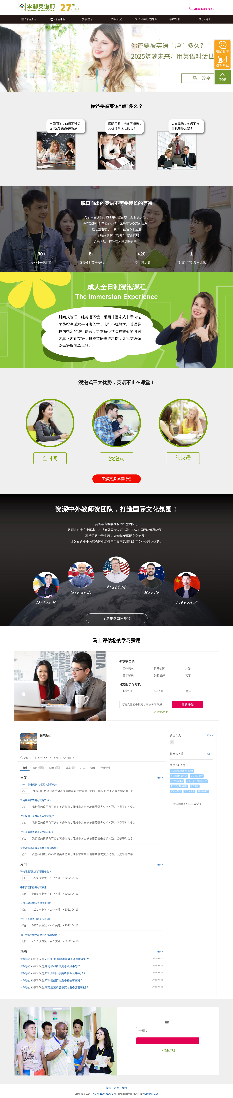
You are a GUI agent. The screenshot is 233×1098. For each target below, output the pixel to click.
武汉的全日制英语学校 (196, 781)
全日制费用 (189, 791)
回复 (54, 767)
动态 (92, 767)
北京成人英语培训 (179, 786)
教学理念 (87, 19)
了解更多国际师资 (116, 618)
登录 (124, 1087)
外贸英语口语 (177, 781)
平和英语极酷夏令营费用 (33, 887)
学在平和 (175, 19)
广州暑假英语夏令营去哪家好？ (37, 832)
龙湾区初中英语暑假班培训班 (35, 903)
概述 (25, 767)
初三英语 (194, 786)
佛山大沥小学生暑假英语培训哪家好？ (40, 935)
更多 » (160, 777)
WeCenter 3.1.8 (151, 1094)
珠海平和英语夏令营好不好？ (35, 800)
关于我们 (204, 19)
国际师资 (116, 19)
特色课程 (58, 19)
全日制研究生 (196, 776)
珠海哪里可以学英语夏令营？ (35, 871)
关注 (82, 767)
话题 (116, 1087)
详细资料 (105, 767)
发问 (38, 767)
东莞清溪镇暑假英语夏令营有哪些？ (39, 848)
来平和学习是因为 (146, 19)
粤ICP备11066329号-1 (102, 1094)
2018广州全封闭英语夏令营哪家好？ (39, 784)
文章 (70, 767)
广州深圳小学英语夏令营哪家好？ (38, 816)
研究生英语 (176, 791)
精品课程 (28, 19)
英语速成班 (203, 791)
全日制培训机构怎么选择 (182, 771)
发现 (108, 1087)
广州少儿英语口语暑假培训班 (35, 919)
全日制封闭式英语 (179, 776)
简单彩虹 (25, 959)
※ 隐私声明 (161, 712)
